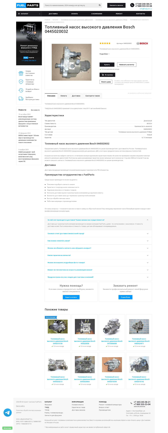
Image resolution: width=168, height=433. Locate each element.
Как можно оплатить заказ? (59, 241)
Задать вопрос (71, 297)
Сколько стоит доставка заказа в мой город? (66, 233)
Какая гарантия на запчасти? (59, 255)
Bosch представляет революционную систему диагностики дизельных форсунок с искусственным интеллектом (28, 121)
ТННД (47, 410)
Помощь (103, 402)
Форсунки (48, 404)
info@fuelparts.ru (146, 9)
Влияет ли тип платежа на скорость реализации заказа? (70, 270)
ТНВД (47, 407)
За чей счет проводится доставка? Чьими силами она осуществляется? (76, 220)
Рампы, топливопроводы (54, 412)
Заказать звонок (116, 5)
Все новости (35, 110)
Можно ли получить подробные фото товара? (66, 262)
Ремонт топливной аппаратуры (110, 404)
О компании (96, 13)
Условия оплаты (78, 404)
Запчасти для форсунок (53, 415)
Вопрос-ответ (104, 407)
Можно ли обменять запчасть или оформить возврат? (69, 248)
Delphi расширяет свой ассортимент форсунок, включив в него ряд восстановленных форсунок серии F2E (28, 156)
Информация (78, 402)
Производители (105, 410)
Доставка (53, 13)
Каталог (24, 13)
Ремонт (119, 13)
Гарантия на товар (78, 407)
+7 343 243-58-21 (143, 4)
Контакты (140, 13)
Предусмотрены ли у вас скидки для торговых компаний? (71, 277)
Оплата (74, 13)
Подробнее (125, 297)
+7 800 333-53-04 (143, 6)
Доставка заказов (78, 410)
